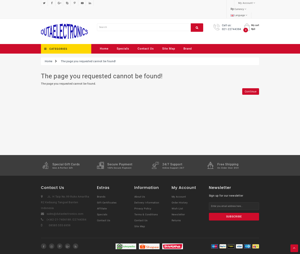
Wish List (177, 196)
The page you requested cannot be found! (88, 49)
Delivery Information (146, 190)
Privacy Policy (142, 196)
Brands (101, 184)
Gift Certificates (107, 190)
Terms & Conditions (146, 202)
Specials (123, 36)
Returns (176, 208)
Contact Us (146, 36)
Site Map (168, 36)
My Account (179, 184)
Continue (251, 79)
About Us (139, 184)
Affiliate (102, 196)
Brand (187, 36)
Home (104, 36)
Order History (180, 190)
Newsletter (178, 202)
